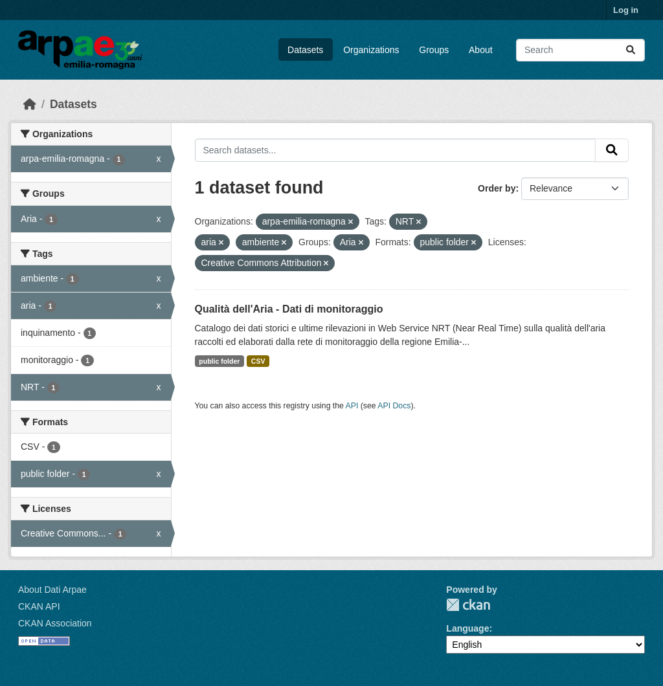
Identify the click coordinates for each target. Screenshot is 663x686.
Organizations (371, 50)
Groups (434, 50)
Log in (625, 10)
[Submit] (631, 50)
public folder (219, 361)
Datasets (305, 50)
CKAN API (39, 606)
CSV (258, 361)
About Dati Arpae (52, 589)
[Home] (29, 104)
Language (467, 628)
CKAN (468, 605)
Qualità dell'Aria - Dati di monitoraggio (289, 309)
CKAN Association (55, 623)
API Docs (393, 405)
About (481, 50)
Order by (496, 188)
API (352, 405)
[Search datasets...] (580, 50)
